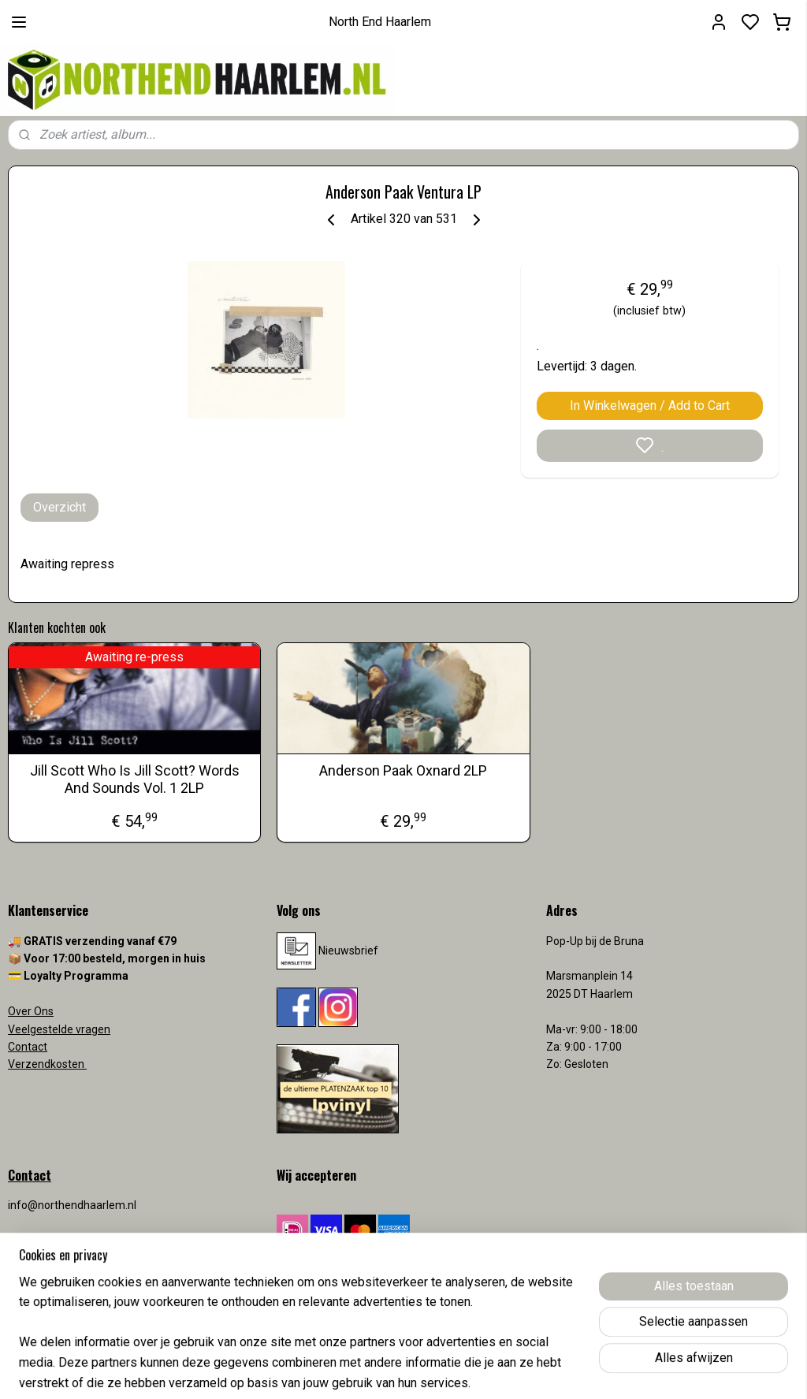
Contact (27, 1046)
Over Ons (31, 1011)
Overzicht (59, 507)
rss (495, 1370)
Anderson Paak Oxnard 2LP (403, 770)
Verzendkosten (47, 1064)
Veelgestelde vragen (59, 1029)
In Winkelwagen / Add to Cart (650, 405)
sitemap (465, 1370)
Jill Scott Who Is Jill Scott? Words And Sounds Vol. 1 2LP (135, 779)
